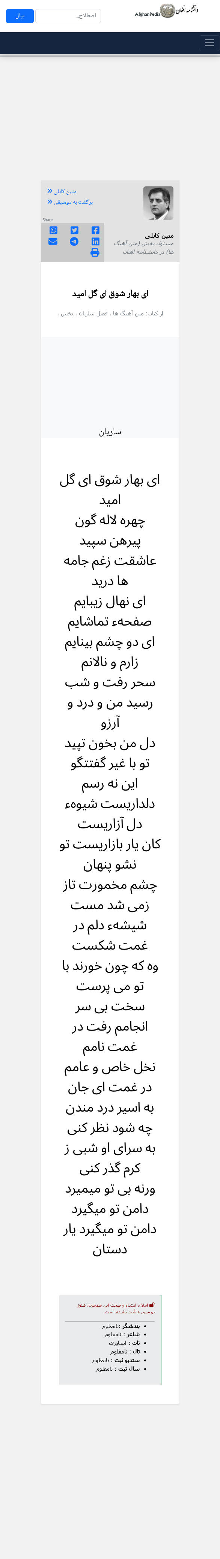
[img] (94, 252)
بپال (19, 16)
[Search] (68, 16)
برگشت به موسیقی (70, 202)
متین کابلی (62, 192)
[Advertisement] (110, 115)
